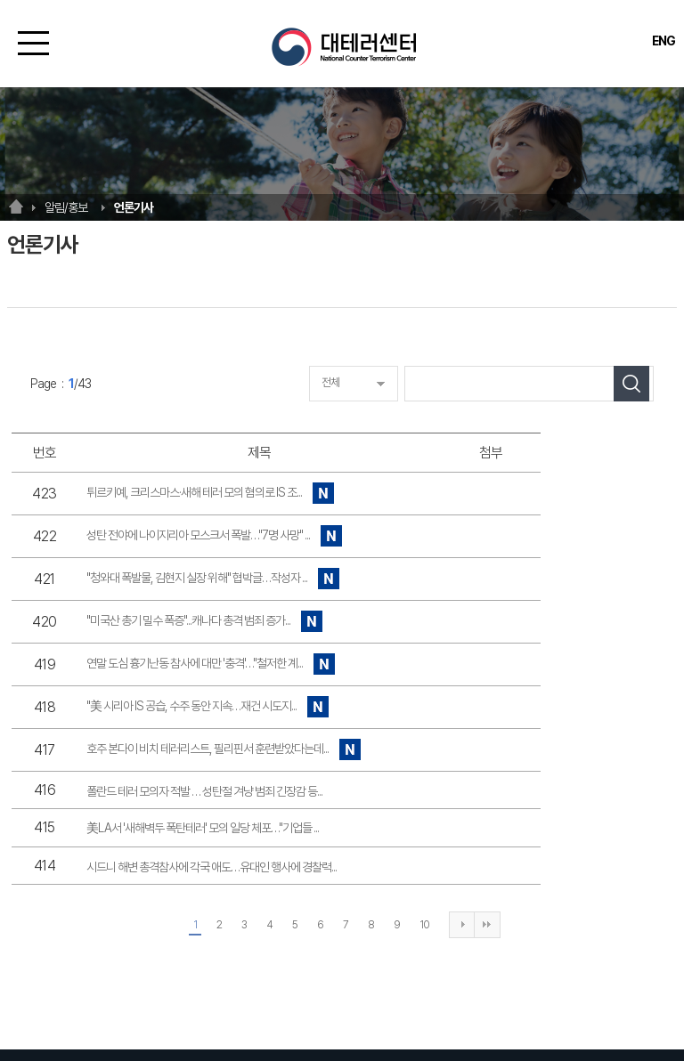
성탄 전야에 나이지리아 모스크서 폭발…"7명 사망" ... (214, 536)
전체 (330, 382)
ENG (663, 41)
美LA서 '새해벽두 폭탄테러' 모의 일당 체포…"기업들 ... (202, 828)
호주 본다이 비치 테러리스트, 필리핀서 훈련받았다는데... (224, 750)
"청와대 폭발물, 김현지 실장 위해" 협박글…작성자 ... (213, 579)
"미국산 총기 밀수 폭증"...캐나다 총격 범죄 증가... (204, 622)
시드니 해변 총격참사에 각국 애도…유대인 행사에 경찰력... (211, 867)
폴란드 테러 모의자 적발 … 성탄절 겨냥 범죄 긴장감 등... (204, 791)
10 (424, 925)
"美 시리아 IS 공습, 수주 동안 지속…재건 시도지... (208, 707)
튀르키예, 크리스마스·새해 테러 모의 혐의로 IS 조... (210, 493)
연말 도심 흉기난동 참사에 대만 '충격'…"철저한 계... (211, 664)
